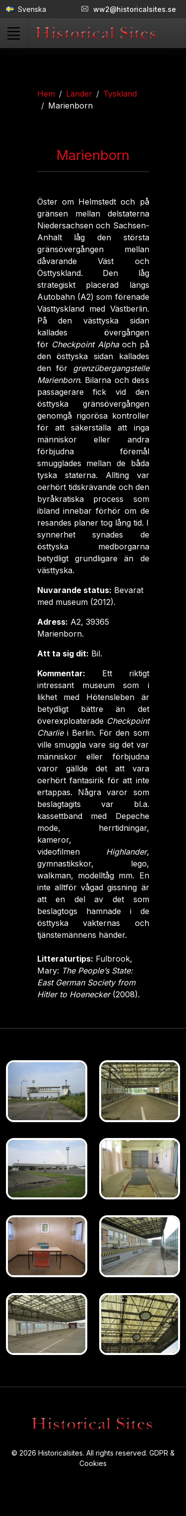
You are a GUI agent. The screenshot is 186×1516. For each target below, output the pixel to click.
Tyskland (120, 94)
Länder (79, 94)
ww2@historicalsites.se (128, 9)
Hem (46, 94)
